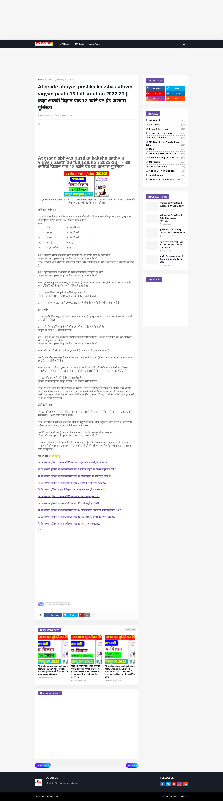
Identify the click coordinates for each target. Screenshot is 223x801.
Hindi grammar (167, 137)
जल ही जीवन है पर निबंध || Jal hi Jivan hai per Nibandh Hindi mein (171, 244)
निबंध (167, 149)
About (173, 797)
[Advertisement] (85, 20)
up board (167, 125)
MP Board (167, 120)
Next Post (131, 765)
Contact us (183, 797)
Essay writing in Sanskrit (167, 158)
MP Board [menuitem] (64, 44)
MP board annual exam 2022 (167, 179)
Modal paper (167, 175)
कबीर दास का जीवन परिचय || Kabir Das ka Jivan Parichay (171, 218)
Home (40, 79)
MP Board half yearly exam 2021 (165, 143)
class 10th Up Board (167, 133)
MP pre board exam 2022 (167, 153)
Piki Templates (52, 797)
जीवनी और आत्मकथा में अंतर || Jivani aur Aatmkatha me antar (171, 259)
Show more (130, 629)
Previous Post (43, 765)
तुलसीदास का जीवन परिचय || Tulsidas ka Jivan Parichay (172, 231)
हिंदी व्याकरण (167, 162)
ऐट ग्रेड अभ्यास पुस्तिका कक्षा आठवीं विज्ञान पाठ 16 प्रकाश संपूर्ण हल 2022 (69, 524)
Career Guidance (167, 166)
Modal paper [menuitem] (94, 44)
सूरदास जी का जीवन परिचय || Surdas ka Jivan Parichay (172, 204)
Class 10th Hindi (167, 129)
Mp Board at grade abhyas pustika (59, 79)
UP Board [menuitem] (79, 44)
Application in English (167, 171)
